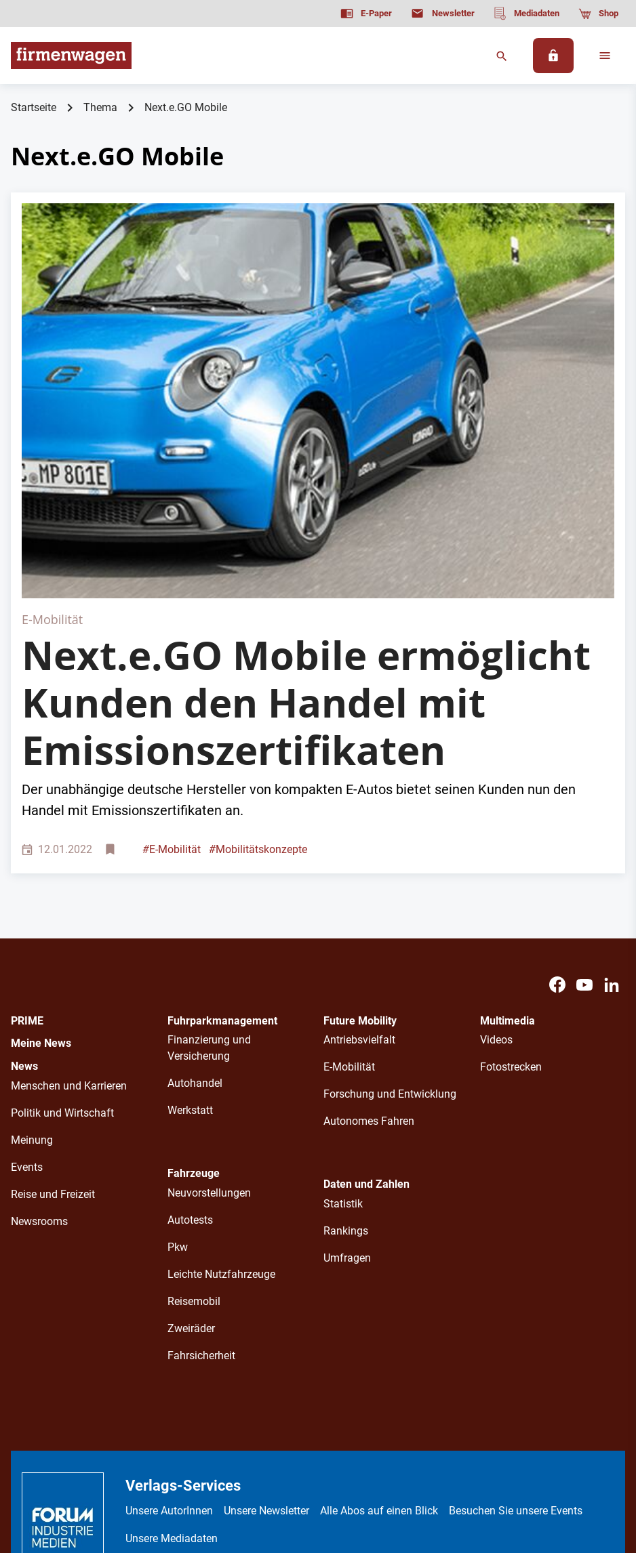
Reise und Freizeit (53, 996)
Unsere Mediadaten (171, 1340)
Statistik (343, 1006)
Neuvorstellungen (209, 995)
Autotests (190, 1022)
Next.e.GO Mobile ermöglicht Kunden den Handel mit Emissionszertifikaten (306, 505)
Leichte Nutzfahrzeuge (221, 1077)
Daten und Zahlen (366, 986)
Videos (496, 842)
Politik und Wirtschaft (62, 915)
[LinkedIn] (611, 787)
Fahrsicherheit (201, 1158)
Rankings (345, 1033)
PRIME (27, 822)
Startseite (33, 107)
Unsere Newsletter (266, 1313)
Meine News (41, 846)
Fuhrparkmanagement (222, 822)
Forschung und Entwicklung (389, 896)
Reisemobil (193, 1104)
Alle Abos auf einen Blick (379, 1313)
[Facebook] (557, 787)
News (24, 869)
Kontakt (352, 1446)
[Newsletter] (442, 13)
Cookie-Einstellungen (431, 1446)
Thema (100, 107)
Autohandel (194, 885)
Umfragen (347, 1060)
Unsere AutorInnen (169, 1313)
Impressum (296, 1446)
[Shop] (598, 13)
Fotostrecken (511, 869)
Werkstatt (190, 913)
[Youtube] (584, 787)
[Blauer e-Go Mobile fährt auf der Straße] (318, 301)
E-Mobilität (171, 651)
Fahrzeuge (193, 976)
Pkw (177, 1049)
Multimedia (507, 822)
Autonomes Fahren (368, 923)
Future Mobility (360, 822)
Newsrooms (39, 1023)
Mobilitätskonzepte (258, 651)
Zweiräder (191, 1131)
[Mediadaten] (526, 13)
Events (27, 969)
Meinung (32, 942)
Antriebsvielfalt (359, 842)
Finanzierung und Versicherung (209, 850)
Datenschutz (196, 1446)
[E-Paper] (366, 13)
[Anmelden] (553, 55)
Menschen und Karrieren (69, 888)
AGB (247, 1446)
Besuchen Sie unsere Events (515, 1313)
